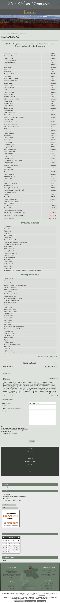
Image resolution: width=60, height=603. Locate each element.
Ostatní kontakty (30, 468)
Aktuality (30, 448)
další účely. (42, 595)
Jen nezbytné (30, 601)
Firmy (30, 471)
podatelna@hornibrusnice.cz (48, 588)
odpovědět (54, 396)
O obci (8, 33)
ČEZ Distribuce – (8, 505)
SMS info (11, 588)
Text (5, 411)
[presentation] (43, 436)
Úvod (4, 33)
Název (6, 403)
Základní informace (11, 571)
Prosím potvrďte (9, 433)
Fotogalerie (30, 451)
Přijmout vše (19, 601)
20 (16, 547)
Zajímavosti (30, 458)
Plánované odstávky (9, 508)
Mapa (30, 474)
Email (11, 408)
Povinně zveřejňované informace (11, 574)
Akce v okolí (30, 464)
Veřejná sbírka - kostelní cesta (18, 33)
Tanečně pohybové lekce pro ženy (12, 500)
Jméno (6, 406)
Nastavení (41, 601)
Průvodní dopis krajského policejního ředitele (14, 496)
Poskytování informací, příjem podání (11, 576)
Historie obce (30, 455)
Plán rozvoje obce (30, 461)
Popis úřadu (11, 572)
